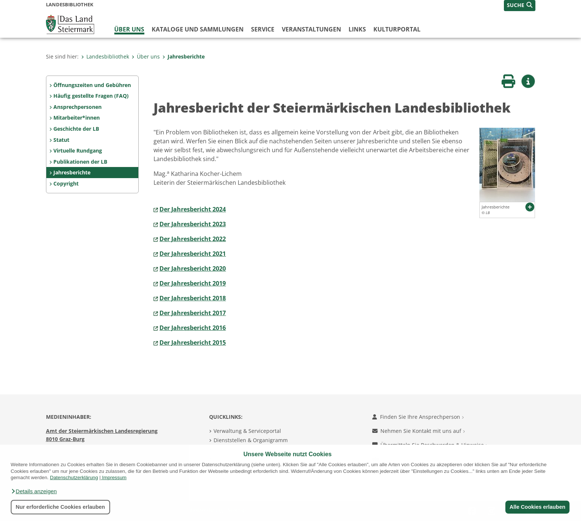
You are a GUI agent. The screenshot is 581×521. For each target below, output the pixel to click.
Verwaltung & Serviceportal (247, 430)
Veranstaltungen (311, 29)
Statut (61, 139)
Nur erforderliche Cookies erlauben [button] (60, 507)
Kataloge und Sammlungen (198, 29)
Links (357, 29)
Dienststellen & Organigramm (251, 440)
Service (262, 29)
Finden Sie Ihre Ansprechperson (418, 416)
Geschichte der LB (76, 128)
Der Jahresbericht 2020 (192, 268)
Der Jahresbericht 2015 (192, 342)
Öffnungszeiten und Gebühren (92, 84)
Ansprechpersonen (77, 106)
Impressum (114, 477)
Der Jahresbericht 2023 (192, 224)
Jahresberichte (183, 56)
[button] (34, 491)
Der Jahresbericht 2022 (192, 239)
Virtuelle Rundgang (77, 150)
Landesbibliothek (105, 56)
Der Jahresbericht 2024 (192, 209)
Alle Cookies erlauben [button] (537, 507)
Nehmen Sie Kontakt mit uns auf (418, 430)
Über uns (129, 29)
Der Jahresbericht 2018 (192, 298)
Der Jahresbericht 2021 (192, 254)
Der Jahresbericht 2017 (192, 313)
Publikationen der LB (80, 161)
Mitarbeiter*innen (76, 117)
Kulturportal (396, 29)
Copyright (66, 183)
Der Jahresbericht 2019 (192, 283)
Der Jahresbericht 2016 (192, 328)
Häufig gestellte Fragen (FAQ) (91, 95)
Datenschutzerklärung (74, 477)
